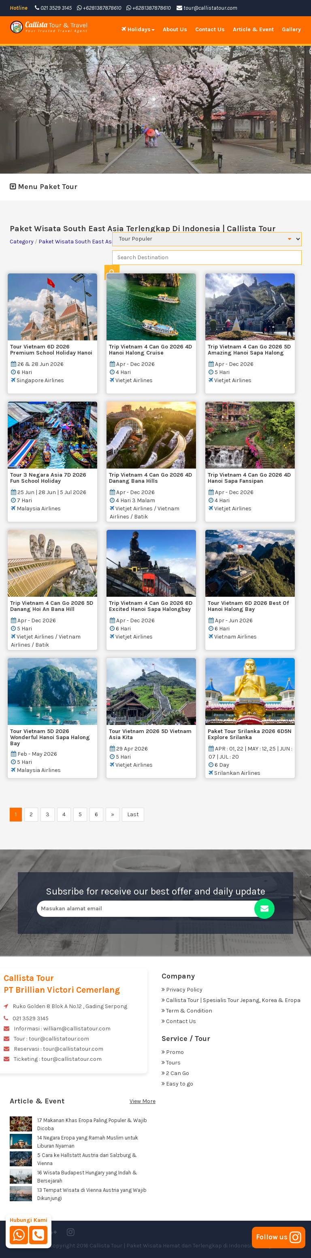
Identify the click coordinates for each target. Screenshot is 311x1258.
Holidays (138, 29)
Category (22, 241)
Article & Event (253, 29)
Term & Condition (187, 1010)
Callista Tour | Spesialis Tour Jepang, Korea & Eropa (231, 1000)
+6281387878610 (99, 7)
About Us (175, 29)
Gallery (291, 29)
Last (133, 814)
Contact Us (210, 29)
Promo (173, 1052)
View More (143, 1101)
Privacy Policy (182, 989)
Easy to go (177, 1083)
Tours (171, 1062)
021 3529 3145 (53, 7)
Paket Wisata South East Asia (77, 241)
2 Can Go (175, 1073)
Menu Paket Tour (43, 186)
